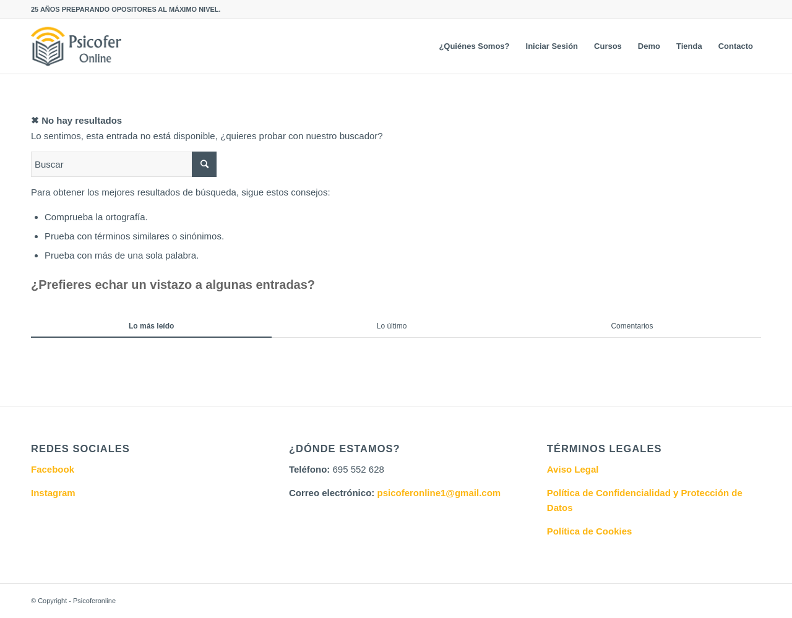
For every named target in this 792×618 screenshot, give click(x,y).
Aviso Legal (573, 469)
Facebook (52, 469)
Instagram (53, 492)
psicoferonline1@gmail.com (439, 492)
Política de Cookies (589, 531)
